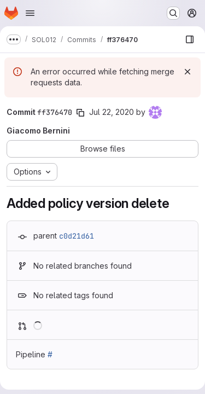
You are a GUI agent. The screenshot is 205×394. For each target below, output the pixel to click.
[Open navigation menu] (30, 13)
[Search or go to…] (173, 13)
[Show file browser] (189, 39)
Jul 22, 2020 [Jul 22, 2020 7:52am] (111, 112)
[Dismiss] (187, 71)
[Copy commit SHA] (80, 112)
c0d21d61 (76, 236)
